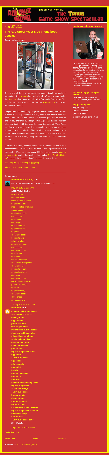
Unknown (16, 307)
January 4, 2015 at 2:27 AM (23, 304)
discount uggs (17, 210)
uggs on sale (16, 253)
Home (35, 439)
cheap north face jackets (21, 263)
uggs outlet (16, 219)
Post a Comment (12, 432)
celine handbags (18, 241)
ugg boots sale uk (19, 229)
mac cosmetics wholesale (22, 207)
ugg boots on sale (19, 204)
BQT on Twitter (79, 114)
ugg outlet (15, 256)
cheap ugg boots (18, 235)
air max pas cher (18, 300)
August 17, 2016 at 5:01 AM (23, 427)
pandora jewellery (19, 284)
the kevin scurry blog (22, 179)
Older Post (61, 439)
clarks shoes (16, 297)
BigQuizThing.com (80, 107)
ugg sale (15, 232)
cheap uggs (16, 222)
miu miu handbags (19, 260)
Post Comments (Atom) (27, 444)
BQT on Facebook (80, 111)
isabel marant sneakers (21, 201)
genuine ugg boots (19, 244)
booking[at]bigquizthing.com (84, 83)
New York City (16, 167)
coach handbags (18, 225)
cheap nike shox (18, 198)
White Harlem (49, 102)
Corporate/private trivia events (85, 117)
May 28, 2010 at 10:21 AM (22, 188)
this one (12, 99)
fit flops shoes (17, 194)
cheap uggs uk (17, 266)
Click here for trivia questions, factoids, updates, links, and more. (87, 98)
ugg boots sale (17, 238)
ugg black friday (18, 291)
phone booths (29, 167)
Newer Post (10, 439)
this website (22, 96)
